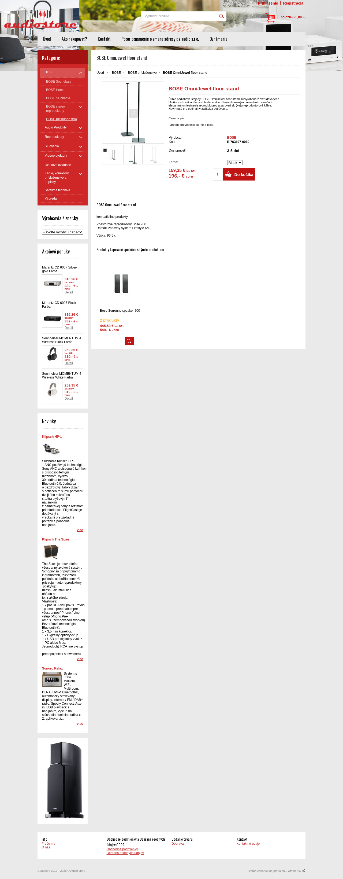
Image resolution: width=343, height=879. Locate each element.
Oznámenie (218, 39)
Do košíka (243, 174)
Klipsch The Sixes (56, 539)
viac (80, 530)
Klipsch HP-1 (52, 437)
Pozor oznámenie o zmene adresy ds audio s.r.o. (160, 39)
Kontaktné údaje (248, 843)
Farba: (173, 162)
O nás (46, 847)
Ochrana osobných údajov (125, 853)
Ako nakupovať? (74, 39)
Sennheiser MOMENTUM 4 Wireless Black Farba (61, 340)
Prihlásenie (268, 3)
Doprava (178, 843)
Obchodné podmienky (122, 849)
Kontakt (104, 39)
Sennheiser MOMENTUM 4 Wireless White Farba (61, 375)
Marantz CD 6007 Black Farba (59, 304)
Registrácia (293, 3)
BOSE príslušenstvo (142, 73)
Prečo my (48, 843)
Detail (69, 292)
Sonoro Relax (52, 668)
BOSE (116, 73)
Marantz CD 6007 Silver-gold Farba (59, 269)
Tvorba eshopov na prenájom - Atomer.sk (276, 871)
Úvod (47, 39)
